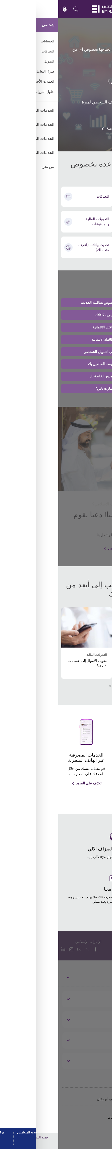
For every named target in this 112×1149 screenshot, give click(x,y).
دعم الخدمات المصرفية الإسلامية (75, 128)
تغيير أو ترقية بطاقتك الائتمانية (56, 327)
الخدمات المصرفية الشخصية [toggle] (87, 977)
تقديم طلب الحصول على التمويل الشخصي (56, 351)
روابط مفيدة (94, 1019)
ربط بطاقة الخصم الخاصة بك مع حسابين (79, 548)
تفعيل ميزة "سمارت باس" (56, 388)
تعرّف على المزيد (86, 792)
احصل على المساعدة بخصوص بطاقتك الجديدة (56, 302)
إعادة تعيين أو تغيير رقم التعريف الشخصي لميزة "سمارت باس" (63, 105)
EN (93, 9)
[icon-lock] (6, 9)
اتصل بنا (96, 118)
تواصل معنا (95, 1040)
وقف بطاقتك (92, 92)
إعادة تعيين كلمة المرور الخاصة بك (56, 376)
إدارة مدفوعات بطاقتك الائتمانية (56, 339)
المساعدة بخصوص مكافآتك (56, 314)
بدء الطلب (100, 65)
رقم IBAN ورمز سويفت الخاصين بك (56, 363)
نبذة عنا (98, 999)
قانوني (98, 1061)
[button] (60, 686)
